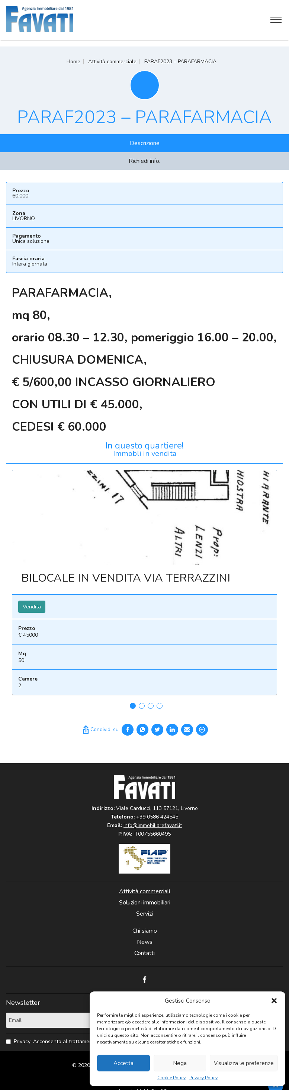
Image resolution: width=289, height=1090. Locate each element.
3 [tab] (151, 706)
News (144, 942)
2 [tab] (142, 706)
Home (73, 61)
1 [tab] (133, 706)
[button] (274, 1000)
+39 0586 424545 (157, 816)
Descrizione (145, 143)
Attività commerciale (112, 61)
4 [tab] (160, 706)
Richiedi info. (144, 161)
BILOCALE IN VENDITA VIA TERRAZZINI (125, 578)
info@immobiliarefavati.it (152, 825)
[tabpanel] (144, 585)
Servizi (144, 914)
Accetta (123, 1063)
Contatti (144, 953)
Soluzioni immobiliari (144, 902)
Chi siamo (144, 931)
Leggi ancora (144, 517)
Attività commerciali (144, 891)
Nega (180, 1063)
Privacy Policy (203, 1078)
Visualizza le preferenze (244, 1063)
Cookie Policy (171, 1078)
